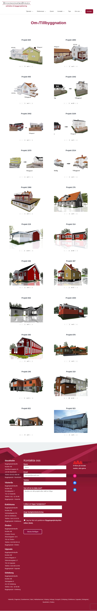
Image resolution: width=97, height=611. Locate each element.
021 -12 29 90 (14, 497)
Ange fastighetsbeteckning (34, 512)
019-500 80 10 (15, 542)
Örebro (52, 602)
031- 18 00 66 (14, 587)
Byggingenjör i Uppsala (12, 568)
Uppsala (80, 599)
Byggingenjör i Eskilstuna (13, 521)
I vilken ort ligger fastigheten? (35, 504)
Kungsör (58, 599)
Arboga (52, 599)
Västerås (9, 599)
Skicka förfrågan (32, 532)
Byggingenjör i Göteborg (13, 589)
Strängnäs (87, 599)
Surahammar (23, 599)
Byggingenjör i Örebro (12, 545)
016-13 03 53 (14, 518)
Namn (26, 464)
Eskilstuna (73, 599)
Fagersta (15, 599)
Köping (46, 599)
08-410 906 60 (14, 475)
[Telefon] (45, 483)
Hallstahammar (38, 599)
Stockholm (45, 602)
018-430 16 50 (15, 566)
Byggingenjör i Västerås (12, 499)
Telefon (27, 480)
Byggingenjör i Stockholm (13, 477)
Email (26, 472)
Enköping (65, 599)
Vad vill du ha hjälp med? (33, 488)
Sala (30, 599)
